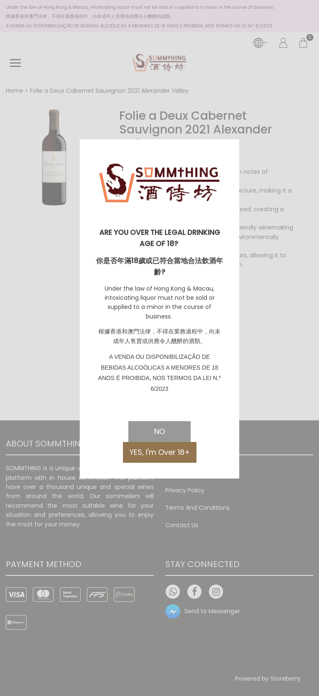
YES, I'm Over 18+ (160, 452)
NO (159, 431)
